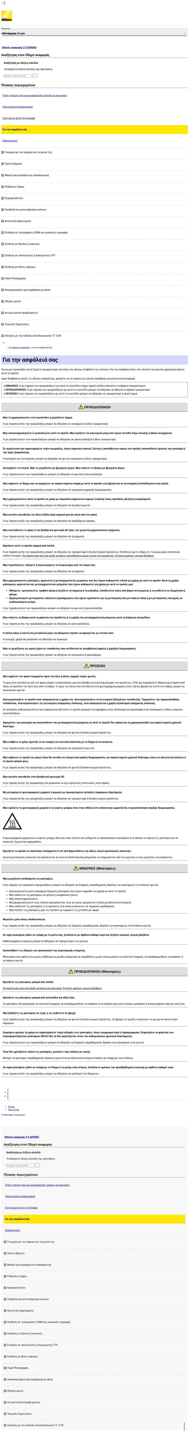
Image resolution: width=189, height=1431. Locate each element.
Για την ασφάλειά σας (15, 129)
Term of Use (13, 1110)
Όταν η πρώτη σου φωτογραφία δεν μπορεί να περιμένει (35, 95)
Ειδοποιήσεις (10, 140)
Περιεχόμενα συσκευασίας (18, 106)
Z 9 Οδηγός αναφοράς (19, 347)
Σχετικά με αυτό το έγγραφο (19, 118)
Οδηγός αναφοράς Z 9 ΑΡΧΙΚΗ (19, 47)
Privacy (11, 1107)
